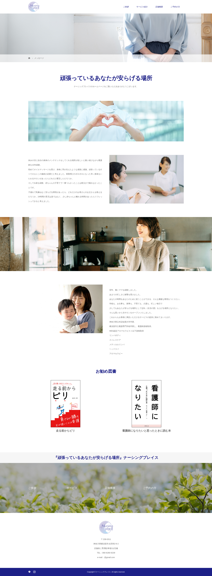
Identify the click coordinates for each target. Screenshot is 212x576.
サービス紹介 (142, 7)
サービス (72, 487)
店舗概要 (159, 7)
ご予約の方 (175, 7)
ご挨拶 (126, 7)
